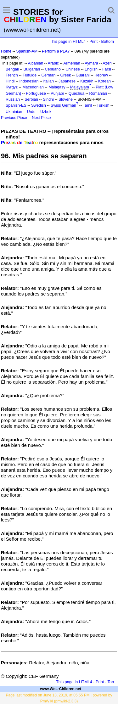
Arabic (53, 63)
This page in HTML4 (68, 41)
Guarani (83, 75)
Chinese (72, 69)
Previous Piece (14, 117)
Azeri (107, 63)
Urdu (31, 112)
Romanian (98, 93)
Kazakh (86, 81)
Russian (13, 99)
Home (6, 51)
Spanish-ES (16, 105)
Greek (65, 75)
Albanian (35, 63)
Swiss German (63, 105)
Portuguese (36, 93)
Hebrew (101, 75)
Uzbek (45, 112)
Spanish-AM (26, 51)
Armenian (71, 63)
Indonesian (29, 81)
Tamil (87, 105)
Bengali (12, 69)
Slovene (66, 99)
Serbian (31, 99)
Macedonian (33, 87)
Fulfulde (30, 75)
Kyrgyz (12, 87)
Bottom (107, 41)
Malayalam (79, 87)
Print (93, 41)
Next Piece (41, 117)
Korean (104, 81)
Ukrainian (14, 112)
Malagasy (56, 87)
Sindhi (48, 99)
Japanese (67, 81)
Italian (48, 81)
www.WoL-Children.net (60, 689)
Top (110, 681)
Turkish (103, 105)
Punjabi (57, 93)
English (91, 69)
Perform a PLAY (56, 51)
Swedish (38, 105)
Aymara (91, 63)
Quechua (76, 93)
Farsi (106, 69)
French (12, 75)
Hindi (10, 81)
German (48, 75)
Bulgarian (32, 69)
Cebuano (53, 69)
